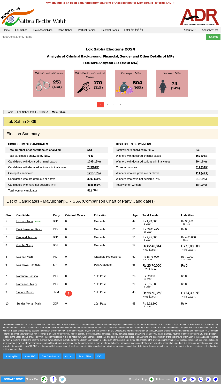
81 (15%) (201, 179)
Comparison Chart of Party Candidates (118, 201)
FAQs (99, 356)
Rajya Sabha (65, 29)
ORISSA (43, 111)
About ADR (190, 29)
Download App (138, 379)
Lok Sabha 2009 (26, 111)
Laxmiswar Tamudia (28, 264)
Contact (68, 356)
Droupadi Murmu (26, 237)
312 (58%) (202, 167)
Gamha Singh (24, 245)
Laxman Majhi (24, 256)
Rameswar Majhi (26, 284)
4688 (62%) (94, 184)
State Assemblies (42, 29)
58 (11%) (201, 184)
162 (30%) (202, 155)
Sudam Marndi (25, 292)
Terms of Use (85, 356)
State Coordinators (50, 356)
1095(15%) (94, 161)
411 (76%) (202, 173)
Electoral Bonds (110, 29)
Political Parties (87, 29)
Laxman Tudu (24, 221)
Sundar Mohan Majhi (29, 303)
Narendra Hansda (27, 276)
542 (198, 150)
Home (6, 29)
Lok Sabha (21, 29)
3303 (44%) (94, 179)
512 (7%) (92, 190)
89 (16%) (201, 161)
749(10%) (93, 167)
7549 (90, 155)
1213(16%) (94, 173)
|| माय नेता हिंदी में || (133, 29)
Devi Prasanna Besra (29, 229)
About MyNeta (210, 29)
